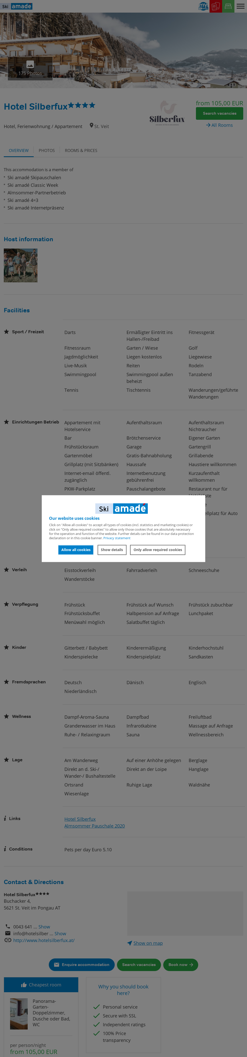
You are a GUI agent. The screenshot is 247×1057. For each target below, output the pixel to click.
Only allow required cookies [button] (158, 550)
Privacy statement (117, 538)
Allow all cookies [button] (76, 550)
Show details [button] (112, 550)
